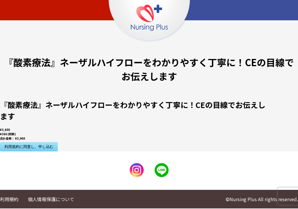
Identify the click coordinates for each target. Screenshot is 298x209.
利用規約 (9, 199)
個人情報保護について (51, 199)
